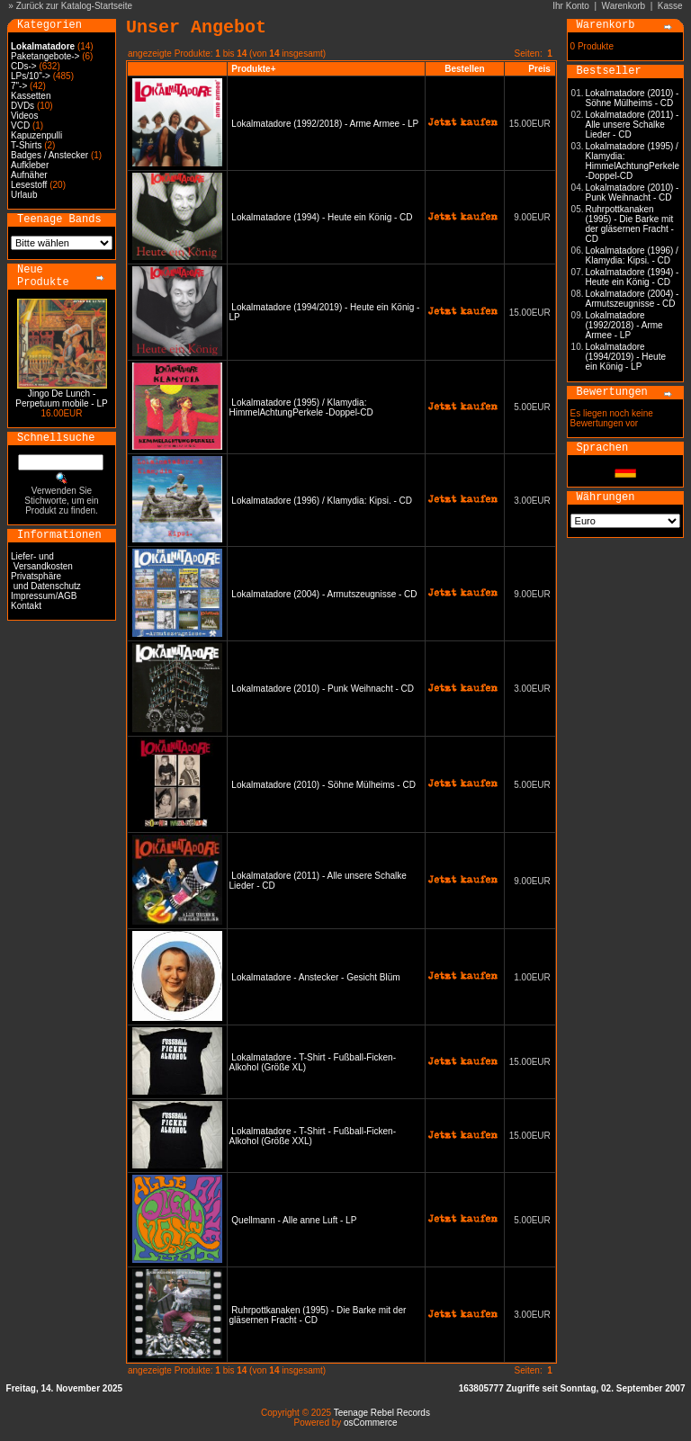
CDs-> (24, 66)
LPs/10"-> (30, 76)
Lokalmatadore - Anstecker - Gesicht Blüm (315, 977)
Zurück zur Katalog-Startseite (74, 6)
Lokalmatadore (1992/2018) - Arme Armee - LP (324, 124)
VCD (20, 125)
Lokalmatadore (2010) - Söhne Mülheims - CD (323, 785)
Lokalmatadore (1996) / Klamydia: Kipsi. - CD (321, 501)
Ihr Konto (570, 6)
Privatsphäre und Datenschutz (46, 581)
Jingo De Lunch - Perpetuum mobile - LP (61, 398)
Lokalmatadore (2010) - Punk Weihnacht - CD (322, 689)
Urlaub (24, 195)
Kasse (670, 6)
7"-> (19, 86)
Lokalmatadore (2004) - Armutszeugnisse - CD (324, 594)
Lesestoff (29, 185)
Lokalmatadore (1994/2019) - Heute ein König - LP (626, 356)
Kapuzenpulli (36, 135)
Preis (539, 69)
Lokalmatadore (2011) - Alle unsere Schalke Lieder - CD (632, 124)
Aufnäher (29, 175)
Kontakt (26, 606)
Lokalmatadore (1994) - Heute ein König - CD (321, 217)
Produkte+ (253, 69)
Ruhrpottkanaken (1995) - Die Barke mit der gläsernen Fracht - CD (630, 224)
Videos (24, 116)
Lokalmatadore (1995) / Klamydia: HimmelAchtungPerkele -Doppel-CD (301, 407)
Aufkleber (30, 165)
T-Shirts (26, 145)
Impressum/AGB (43, 596)
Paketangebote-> (45, 56)
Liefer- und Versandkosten (42, 561)
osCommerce (370, 1423)
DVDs (22, 106)
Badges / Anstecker (49, 155)
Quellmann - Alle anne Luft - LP (293, 1220)
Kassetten (30, 96)
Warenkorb (624, 6)
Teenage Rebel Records (382, 1413)
